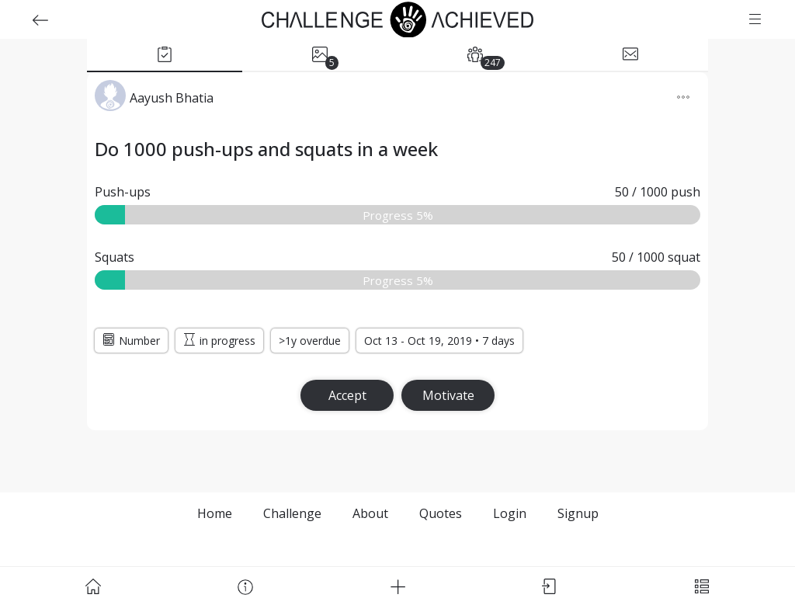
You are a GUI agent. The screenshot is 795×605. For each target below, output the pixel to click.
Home (214, 513)
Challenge (292, 513)
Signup (578, 513)
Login (509, 513)
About (370, 513)
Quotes (440, 513)
